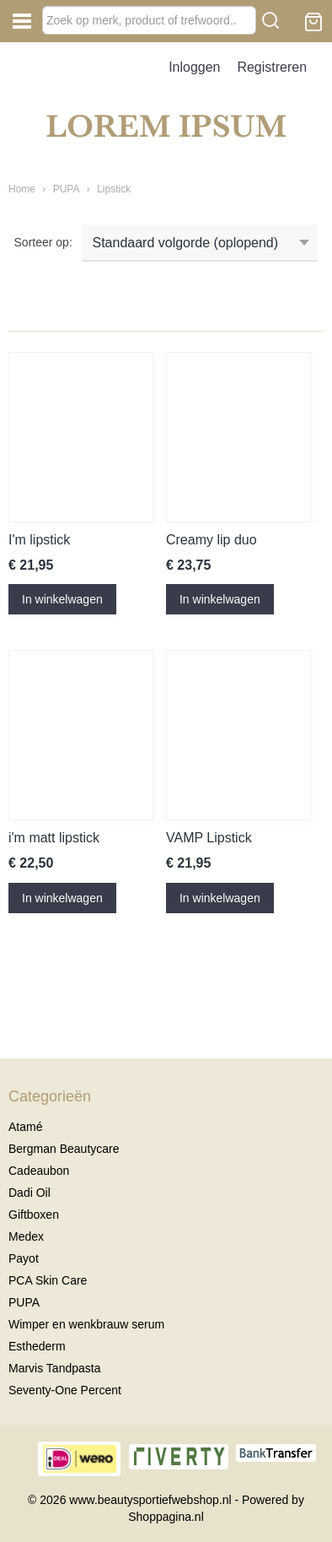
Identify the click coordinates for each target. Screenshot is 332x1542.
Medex (26, 1236)
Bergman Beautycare (64, 1148)
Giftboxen (33, 1214)
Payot (23, 1258)
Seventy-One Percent (64, 1390)
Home (21, 189)
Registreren (272, 67)
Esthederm (37, 1346)
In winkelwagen (62, 599)
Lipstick (114, 189)
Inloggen (194, 67)
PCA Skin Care (47, 1280)
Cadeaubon (38, 1170)
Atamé (25, 1127)
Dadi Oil (29, 1192)
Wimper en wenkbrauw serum (86, 1324)
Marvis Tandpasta (54, 1368)
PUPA (66, 189)
